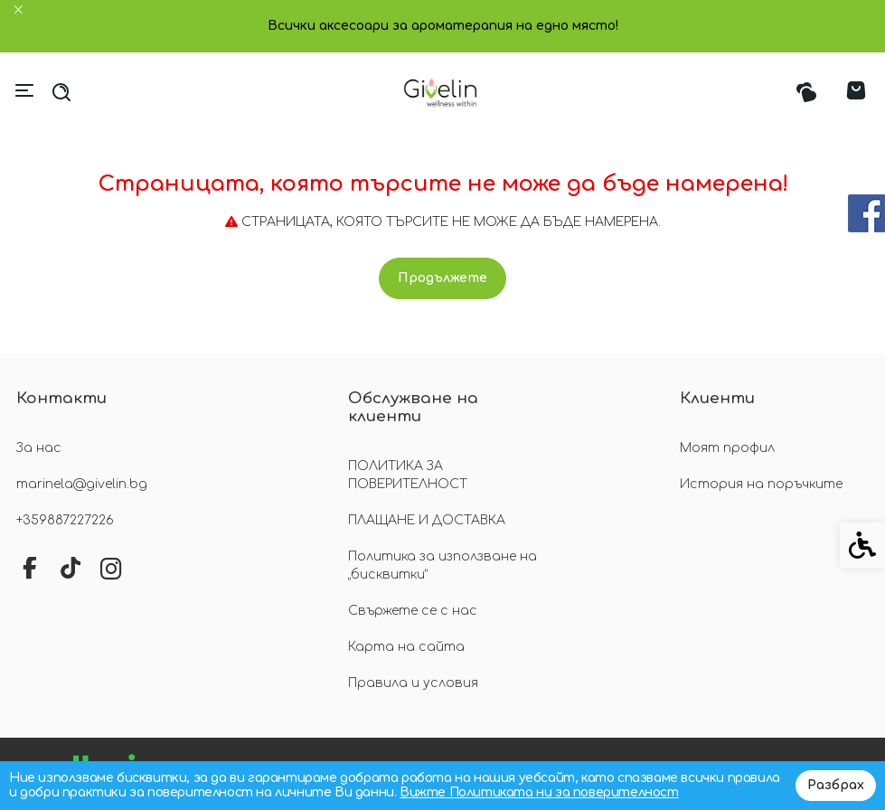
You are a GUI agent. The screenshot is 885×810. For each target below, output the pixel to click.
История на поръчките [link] (761, 484)
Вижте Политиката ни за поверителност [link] (539, 792)
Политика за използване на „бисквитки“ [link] (442, 565)
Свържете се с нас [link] (412, 610)
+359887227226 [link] (65, 520)
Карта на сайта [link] (406, 647)
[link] (442, 92)
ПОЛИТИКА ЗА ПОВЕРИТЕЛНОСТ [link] (407, 475)
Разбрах (835, 785)
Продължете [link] (442, 278)
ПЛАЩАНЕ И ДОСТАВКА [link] (426, 520)
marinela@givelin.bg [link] (81, 484)
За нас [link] (38, 448)
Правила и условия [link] (413, 683)
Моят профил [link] (727, 448)
